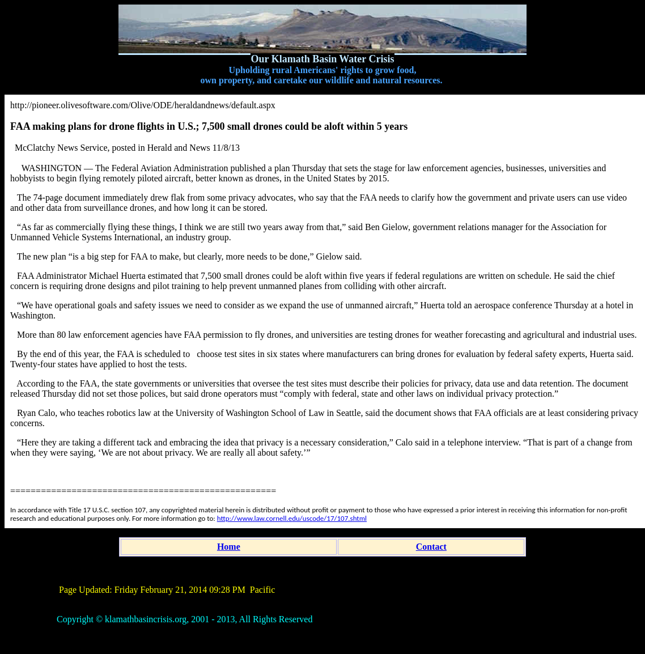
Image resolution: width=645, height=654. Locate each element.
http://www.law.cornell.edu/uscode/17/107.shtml (292, 518)
